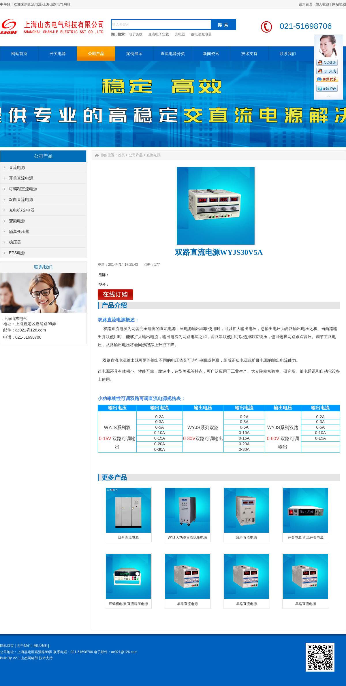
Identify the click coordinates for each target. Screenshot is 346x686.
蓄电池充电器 (201, 34)
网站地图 (339, 4)
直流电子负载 (158, 34)
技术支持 (249, 53)
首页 (121, 155)
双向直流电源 (21, 199)
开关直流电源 (21, 178)
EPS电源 (17, 252)
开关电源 (58, 53)
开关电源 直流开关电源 (305, 538)
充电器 (180, 34)
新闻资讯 (211, 53)
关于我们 (24, 646)
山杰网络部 (29, 658)
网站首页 (19, 53)
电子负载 (135, 34)
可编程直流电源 (23, 188)
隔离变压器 (19, 231)
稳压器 (15, 242)
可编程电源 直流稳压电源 (128, 604)
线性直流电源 (246, 538)
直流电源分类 (173, 53)
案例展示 (134, 53)
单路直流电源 (187, 604)
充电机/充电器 (21, 210)
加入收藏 (322, 4)
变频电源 (17, 220)
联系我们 (288, 53)
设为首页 (306, 4)
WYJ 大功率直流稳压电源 (187, 538)
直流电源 (17, 167)
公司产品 (96, 53)
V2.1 (16, 658)
